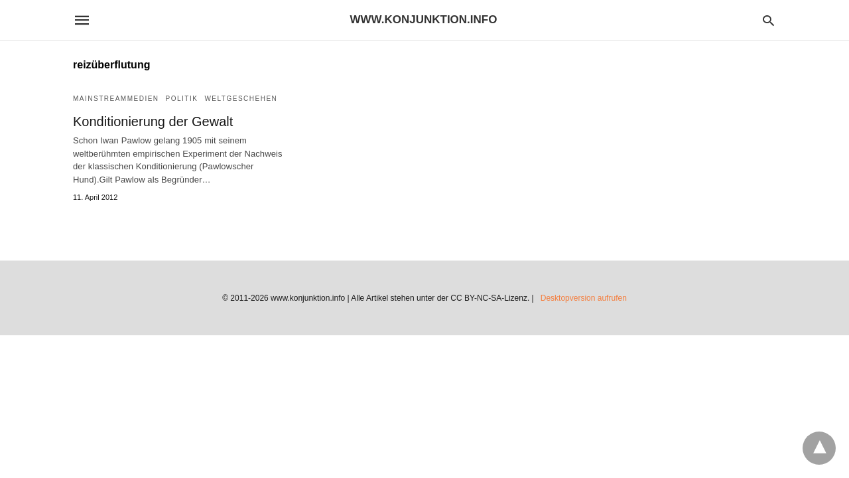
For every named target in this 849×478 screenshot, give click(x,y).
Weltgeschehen (240, 98)
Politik (182, 98)
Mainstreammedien (116, 98)
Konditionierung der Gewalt (153, 121)
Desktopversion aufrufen (584, 298)
